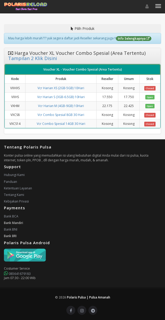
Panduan (10, 181)
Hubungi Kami (14, 175)
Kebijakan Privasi (16, 201)
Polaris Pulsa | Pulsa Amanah (88, 297)
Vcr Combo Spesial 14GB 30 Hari (61, 123)
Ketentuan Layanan (18, 188)
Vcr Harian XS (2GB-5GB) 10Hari (61, 88)
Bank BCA (11, 216)
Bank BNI (10, 229)
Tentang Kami (14, 195)
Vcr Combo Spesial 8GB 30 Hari (61, 115)
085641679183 (17, 273)
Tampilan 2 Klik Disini (32, 58)
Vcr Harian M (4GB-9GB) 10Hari (61, 106)
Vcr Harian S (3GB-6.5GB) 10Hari (61, 97)
